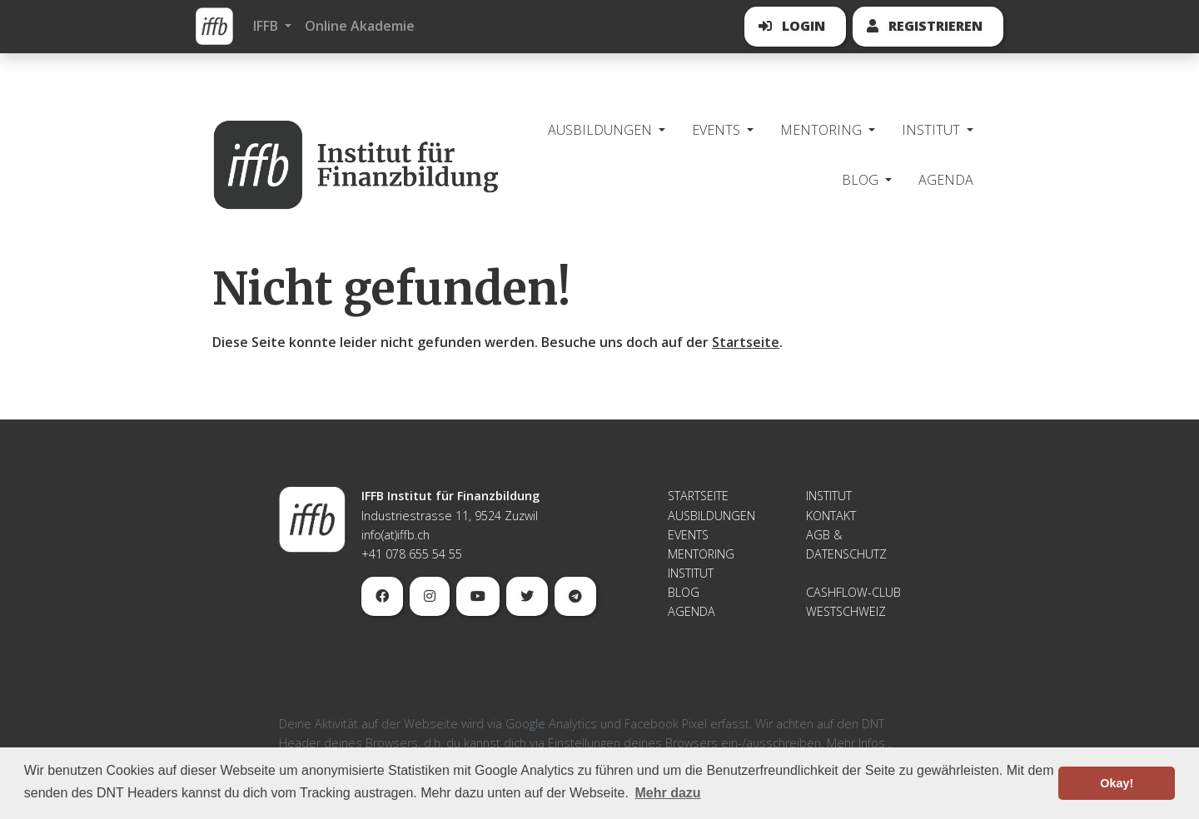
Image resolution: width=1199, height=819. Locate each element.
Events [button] (718, 130)
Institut (691, 573)
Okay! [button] (1116, 783)
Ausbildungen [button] (601, 130)
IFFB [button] (267, 26)
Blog (683, 592)
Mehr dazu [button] (667, 793)
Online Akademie (360, 26)
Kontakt (831, 516)
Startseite (745, 342)
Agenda (945, 180)
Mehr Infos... (860, 743)
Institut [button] (932, 130)
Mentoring (701, 554)
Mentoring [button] (822, 130)
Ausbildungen (711, 516)
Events (688, 535)
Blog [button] (862, 180)
